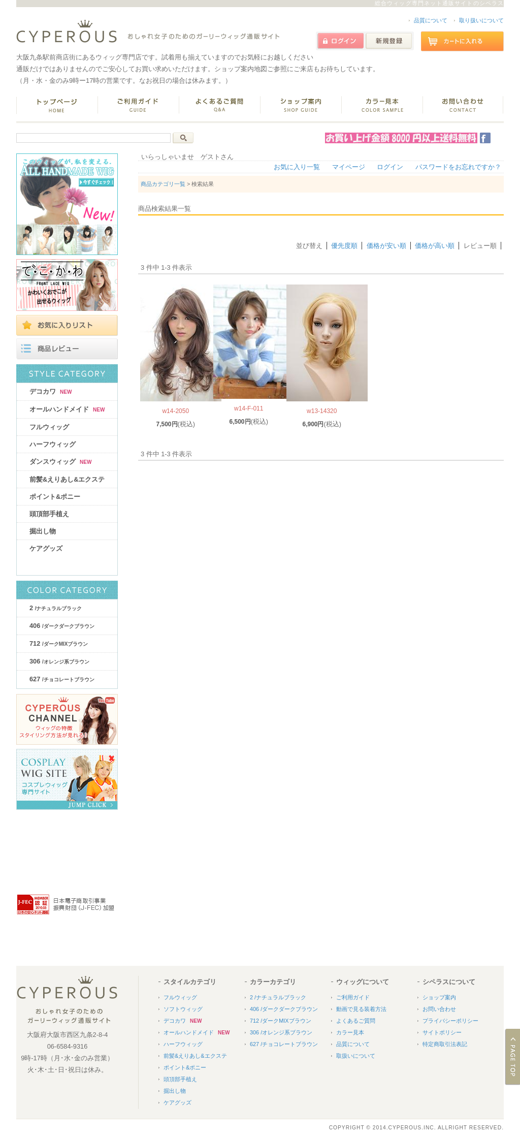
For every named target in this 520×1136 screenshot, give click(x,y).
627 (61, 679)
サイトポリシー (442, 1032)
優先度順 (344, 245)
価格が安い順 (386, 245)
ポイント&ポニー (54, 496)
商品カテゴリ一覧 (163, 184)
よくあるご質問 (355, 1021)
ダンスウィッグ (60, 461)
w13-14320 (322, 411)
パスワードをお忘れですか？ (458, 167)
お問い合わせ (439, 1009)
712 (58, 643)
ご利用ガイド (353, 997)
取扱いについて (355, 1056)
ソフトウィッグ (183, 1009)
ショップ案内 (439, 997)
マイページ (348, 167)
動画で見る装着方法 (361, 1009)
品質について (430, 20)
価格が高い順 (434, 245)
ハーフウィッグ (52, 444)
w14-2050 (175, 411)
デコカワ (50, 391)
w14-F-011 (248, 408)
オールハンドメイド (67, 409)
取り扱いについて (481, 20)
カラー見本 (350, 1032)
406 (61, 625)
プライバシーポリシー (450, 1021)
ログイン (390, 167)
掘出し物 (42, 531)
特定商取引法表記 (444, 1044)
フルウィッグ (49, 427)
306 (59, 661)
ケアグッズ (45, 548)
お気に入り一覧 (297, 167)
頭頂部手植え (49, 514)
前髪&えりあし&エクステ (67, 479)
